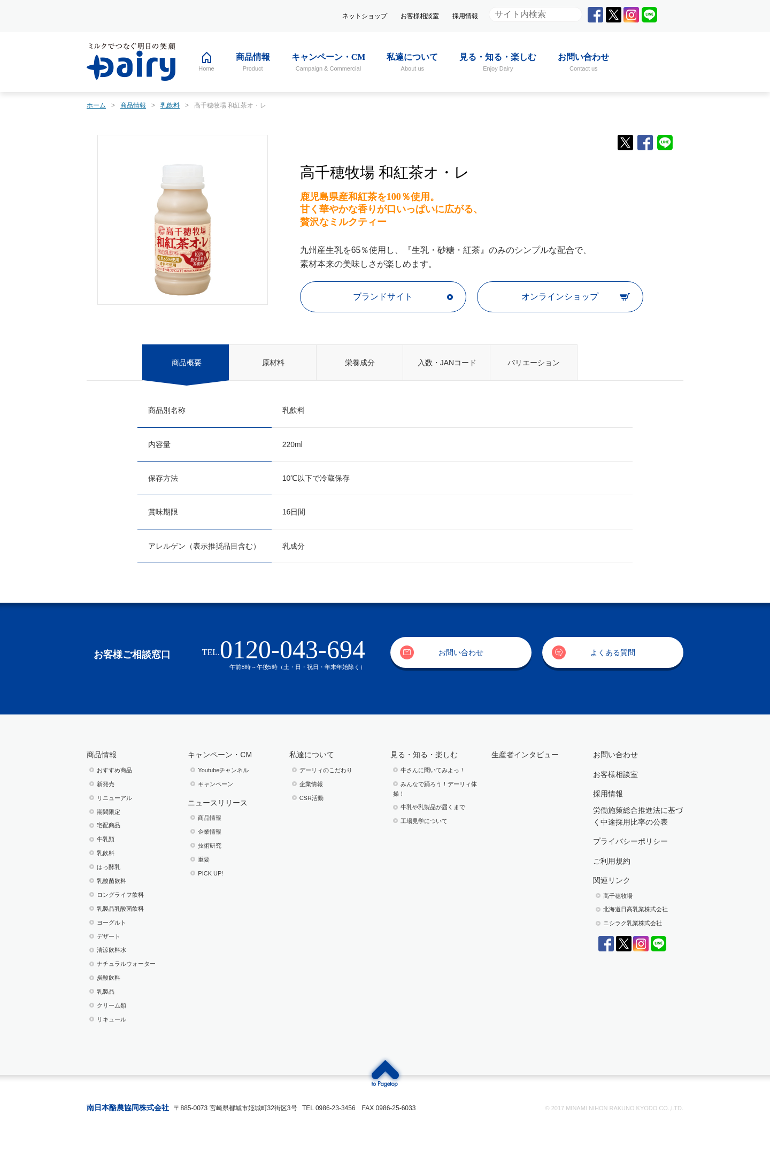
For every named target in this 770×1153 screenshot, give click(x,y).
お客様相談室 (420, 16)
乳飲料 (105, 853)
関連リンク (611, 880)
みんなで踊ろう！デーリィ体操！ (435, 789)
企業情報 (209, 831)
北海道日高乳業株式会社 (635, 909)
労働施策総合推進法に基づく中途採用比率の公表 (638, 816)
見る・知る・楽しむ (424, 754)
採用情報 (465, 16)
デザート (108, 936)
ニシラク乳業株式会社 (632, 923)
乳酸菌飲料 (111, 881)
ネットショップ (364, 16)
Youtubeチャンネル (223, 770)
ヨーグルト (111, 922)
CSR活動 (311, 798)
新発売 (105, 784)
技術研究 (209, 845)
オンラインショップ (559, 296)
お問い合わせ (460, 652)
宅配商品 (108, 825)
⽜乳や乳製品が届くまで (433, 807)
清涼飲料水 (111, 950)
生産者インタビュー (525, 754)
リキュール (111, 1019)
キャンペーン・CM (220, 754)
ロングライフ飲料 (120, 894)
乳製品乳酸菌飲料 (120, 908)
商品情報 (102, 754)
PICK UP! (210, 873)
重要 (204, 859)
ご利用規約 (611, 861)
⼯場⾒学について (424, 821)
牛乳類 (105, 839)
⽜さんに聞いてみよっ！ (433, 770)
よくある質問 (612, 652)
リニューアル (114, 798)
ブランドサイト (383, 296)
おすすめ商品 (114, 770)
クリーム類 (111, 1005)
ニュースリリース (218, 802)
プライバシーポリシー (630, 841)
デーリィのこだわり (325, 770)
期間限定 (108, 812)
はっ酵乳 (108, 867)
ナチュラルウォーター (126, 963)
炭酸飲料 (108, 977)
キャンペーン (215, 784)
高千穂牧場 (618, 896)
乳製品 (105, 991)
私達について (311, 754)
